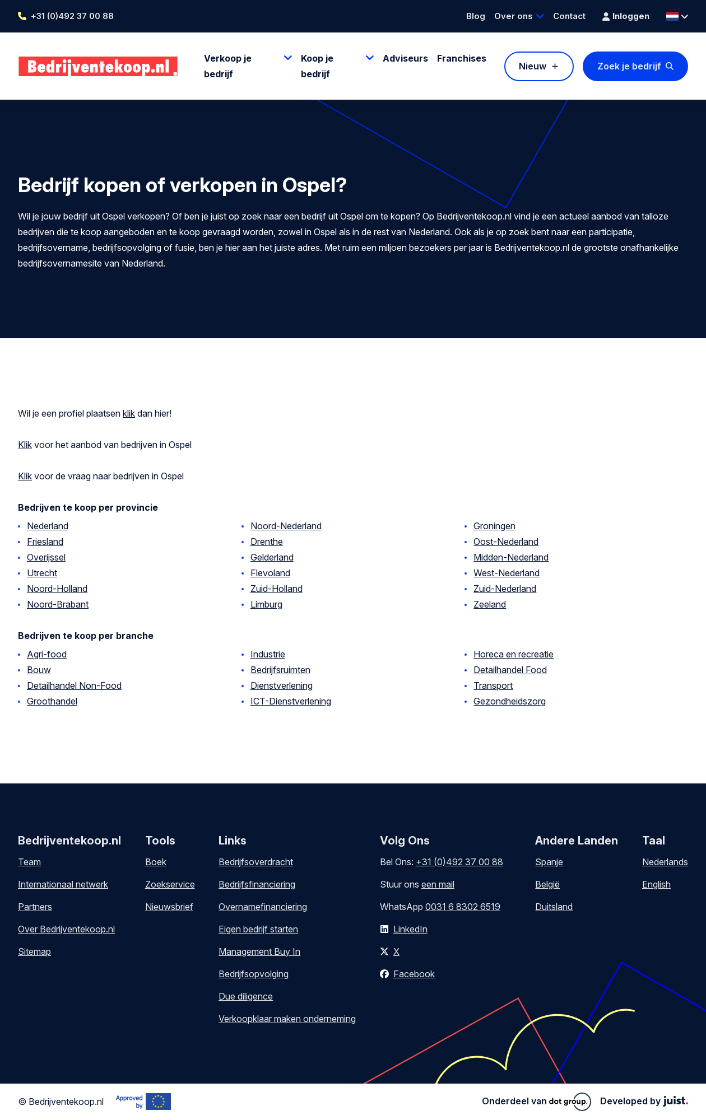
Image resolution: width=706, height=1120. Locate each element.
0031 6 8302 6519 (462, 906)
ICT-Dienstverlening (290, 701)
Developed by (644, 1101)
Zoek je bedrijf (629, 66)
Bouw (39, 669)
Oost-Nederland (505, 541)
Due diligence (246, 996)
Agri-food (47, 654)
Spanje (549, 861)
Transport (493, 685)
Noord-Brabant (58, 604)
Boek (155, 861)
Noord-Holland (57, 588)
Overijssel (46, 557)
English (656, 884)
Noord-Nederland (286, 525)
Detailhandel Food (510, 669)
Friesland (45, 541)
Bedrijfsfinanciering (257, 884)
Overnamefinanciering (263, 906)
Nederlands (665, 861)
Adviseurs (405, 58)
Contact (569, 16)
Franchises (461, 58)
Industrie (267, 654)
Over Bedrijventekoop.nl (66, 929)
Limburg (266, 604)
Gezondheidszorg (509, 701)
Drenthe (266, 541)
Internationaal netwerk (63, 884)
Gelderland (272, 557)
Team (29, 861)
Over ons (513, 16)
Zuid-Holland (276, 588)
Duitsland (554, 906)
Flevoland (270, 572)
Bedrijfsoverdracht (256, 861)
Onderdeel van (536, 1101)
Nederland (47, 525)
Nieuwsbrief (169, 906)
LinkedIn (410, 929)
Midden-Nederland (511, 557)
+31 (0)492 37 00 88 (72, 16)
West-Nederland (506, 572)
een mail (437, 884)
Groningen (494, 525)
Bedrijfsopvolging (254, 973)
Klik (25, 444)
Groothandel (52, 701)
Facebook (414, 973)
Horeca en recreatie (513, 654)
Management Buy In (259, 951)
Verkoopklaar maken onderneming (287, 1018)
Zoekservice (170, 884)
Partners (35, 906)
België (547, 884)
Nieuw (532, 66)
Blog (475, 16)
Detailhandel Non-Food (74, 685)
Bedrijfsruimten (280, 669)
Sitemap (34, 951)
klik (129, 413)
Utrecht (42, 572)
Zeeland (489, 604)
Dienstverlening (281, 685)
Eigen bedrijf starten (258, 929)
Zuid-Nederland (504, 588)
